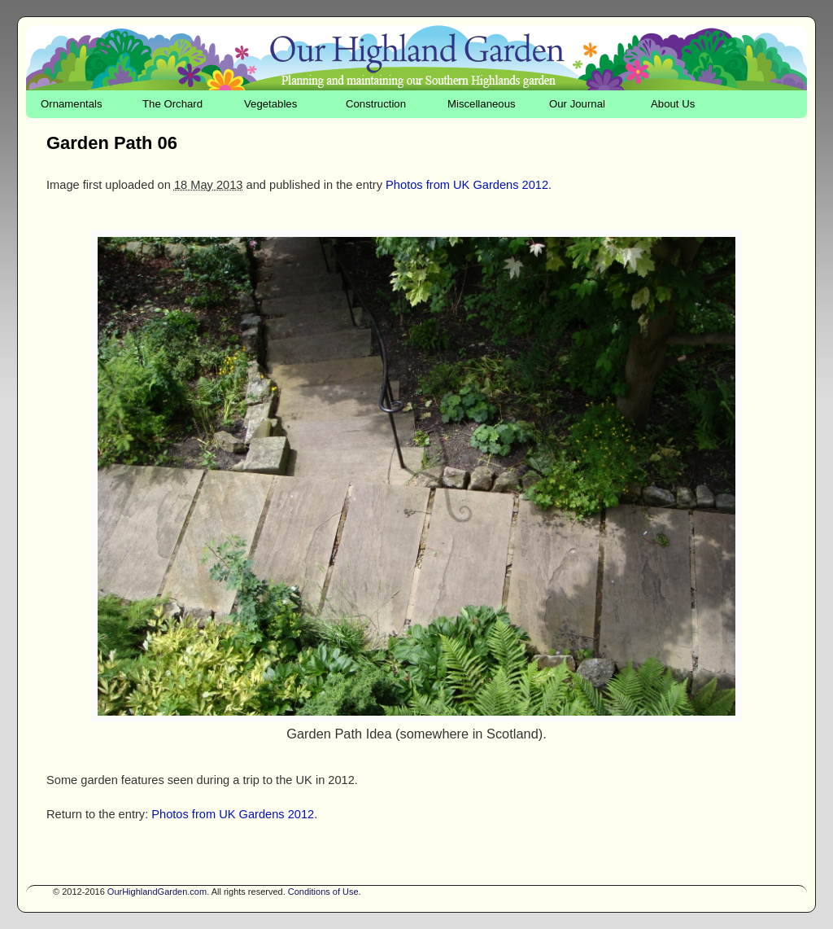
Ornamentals (71, 104)
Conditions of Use (323, 891)
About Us (673, 104)
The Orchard (172, 104)
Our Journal (577, 104)
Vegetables (270, 104)
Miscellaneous (481, 104)
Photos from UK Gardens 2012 (467, 184)
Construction (376, 104)
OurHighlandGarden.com (157, 891)
